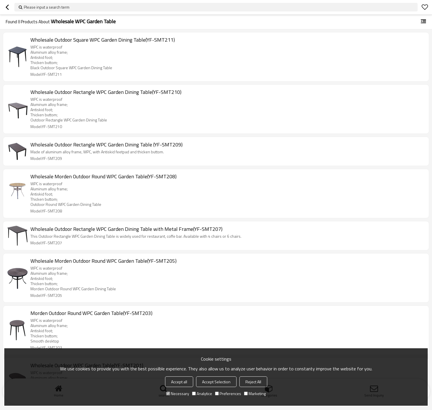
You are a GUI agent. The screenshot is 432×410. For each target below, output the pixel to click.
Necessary (177, 393)
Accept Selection (216, 382)
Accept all (179, 382)
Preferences (228, 393)
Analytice (202, 393)
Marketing (255, 393)
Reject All (253, 382)
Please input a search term (46, 7)
